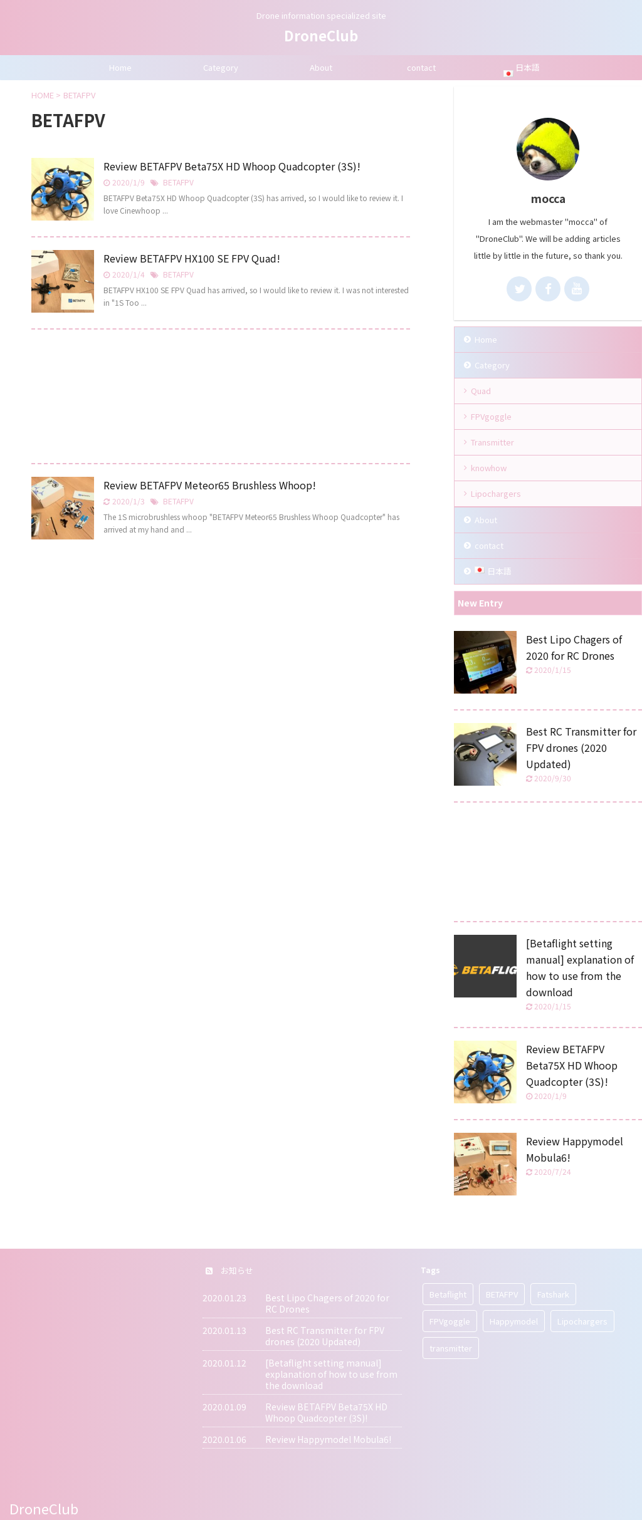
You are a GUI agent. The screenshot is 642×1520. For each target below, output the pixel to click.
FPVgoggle (491, 416)
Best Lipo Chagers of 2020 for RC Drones (327, 1303)
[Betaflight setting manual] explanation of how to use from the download (331, 1374)
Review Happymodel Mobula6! (328, 1439)
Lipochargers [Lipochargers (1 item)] (582, 1321)
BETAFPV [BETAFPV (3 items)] (502, 1294)
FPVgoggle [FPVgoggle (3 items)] (449, 1321)
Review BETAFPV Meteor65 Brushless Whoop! (209, 484)
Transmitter (492, 442)
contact (421, 67)
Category (220, 67)
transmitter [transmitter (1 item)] (450, 1348)
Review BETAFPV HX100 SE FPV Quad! (191, 258)
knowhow (489, 468)
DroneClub (321, 35)
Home (120, 67)
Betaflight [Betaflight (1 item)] (447, 1294)
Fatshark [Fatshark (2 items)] (553, 1294)
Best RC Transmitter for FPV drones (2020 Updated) (581, 747)
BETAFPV (178, 182)
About (321, 67)
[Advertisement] (220, 399)
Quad (481, 391)
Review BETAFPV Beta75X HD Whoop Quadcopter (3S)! (231, 166)
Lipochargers (496, 493)
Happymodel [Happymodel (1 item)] (514, 1321)
